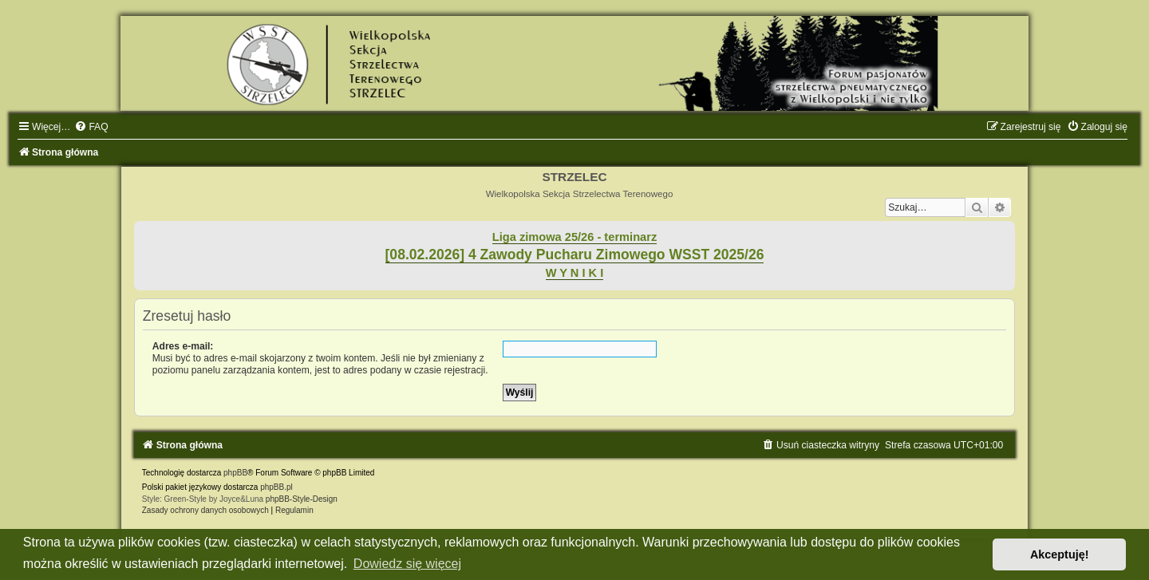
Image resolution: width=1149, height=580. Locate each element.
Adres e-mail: (183, 346)
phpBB (235, 472)
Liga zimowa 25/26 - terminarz (574, 237)
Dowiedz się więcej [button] (407, 563)
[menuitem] (91, 126)
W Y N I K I (575, 272)
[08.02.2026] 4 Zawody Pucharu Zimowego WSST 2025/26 (574, 254)
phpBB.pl (276, 487)
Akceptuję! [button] (1059, 554)
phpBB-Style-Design (302, 499)
